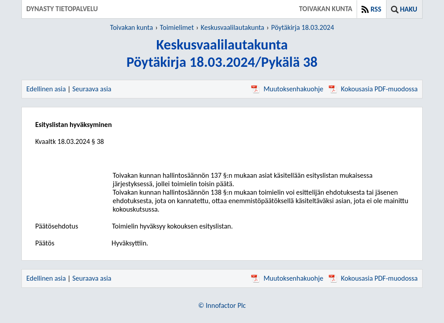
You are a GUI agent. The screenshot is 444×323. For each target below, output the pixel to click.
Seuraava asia (91, 89)
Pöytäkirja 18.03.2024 (302, 27)
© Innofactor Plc (222, 305)
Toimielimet (177, 27)
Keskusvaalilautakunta (232, 27)
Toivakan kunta (131, 27)
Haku (408, 9)
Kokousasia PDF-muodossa (373, 89)
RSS (375, 9)
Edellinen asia (46, 89)
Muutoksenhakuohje (287, 89)
